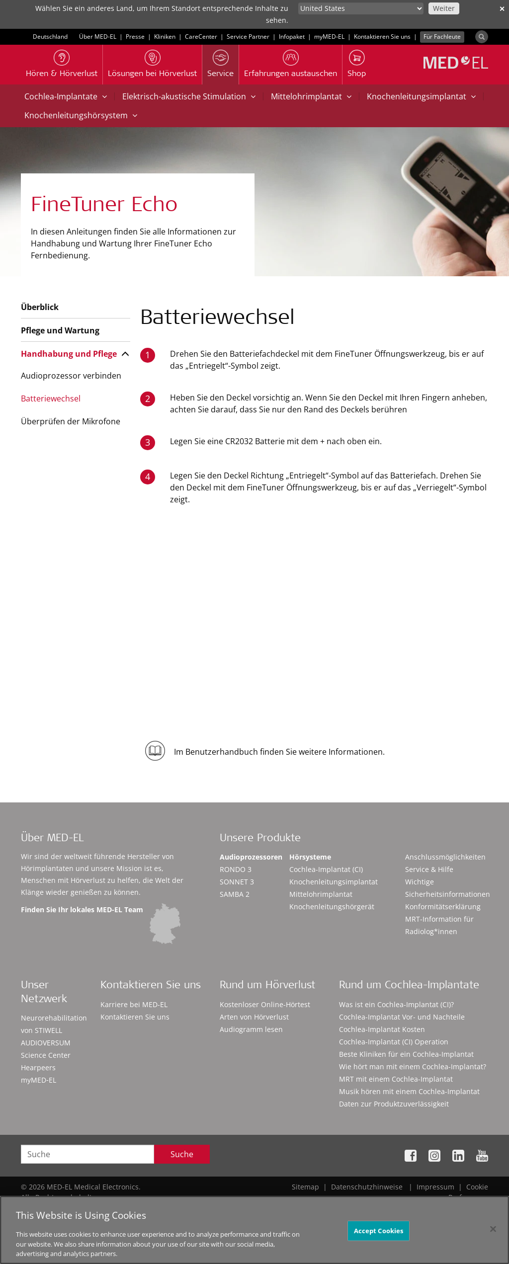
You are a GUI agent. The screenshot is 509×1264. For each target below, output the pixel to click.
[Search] (481, 36)
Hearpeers (38, 1067)
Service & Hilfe (429, 869)
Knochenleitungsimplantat (421, 96)
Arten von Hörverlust (254, 1017)
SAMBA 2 (235, 894)
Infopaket (292, 36)
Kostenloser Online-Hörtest (265, 1004)
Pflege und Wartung (60, 330)
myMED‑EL (329, 36)
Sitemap (305, 1186)
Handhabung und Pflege (69, 353)
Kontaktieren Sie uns (382, 36)
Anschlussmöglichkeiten (445, 857)
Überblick (40, 307)
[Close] (493, 1233)
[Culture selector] (361, 8)
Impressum (435, 1186)
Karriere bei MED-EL (134, 1004)
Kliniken (164, 36)
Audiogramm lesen (251, 1029)
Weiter (444, 8)
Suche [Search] (181, 1154)
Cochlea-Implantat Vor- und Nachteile (402, 1017)
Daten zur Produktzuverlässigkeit (394, 1103)
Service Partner (248, 36)
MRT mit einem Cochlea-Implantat (396, 1079)
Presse (135, 36)
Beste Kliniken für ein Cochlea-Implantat (406, 1054)
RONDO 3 (236, 869)
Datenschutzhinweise (367, 1186)
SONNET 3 (237, 881)
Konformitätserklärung (443, 906)
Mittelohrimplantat (311, 96)
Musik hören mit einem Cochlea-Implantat (409, 1091)
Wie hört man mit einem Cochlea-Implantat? (412, 1066)
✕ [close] (502, 8)
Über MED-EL (97, 36)
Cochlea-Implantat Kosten (382, 1029)
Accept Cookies (379, 1234)
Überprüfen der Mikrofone (70, 421)
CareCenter (201, 36)
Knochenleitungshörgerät (331, 906)
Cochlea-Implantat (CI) (326, 869)
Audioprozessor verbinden (71, 375)
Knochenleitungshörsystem (80, 115)
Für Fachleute (442, 36)
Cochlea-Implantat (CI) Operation (393, 1041)
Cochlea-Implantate (65, 96)
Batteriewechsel (51, 398)
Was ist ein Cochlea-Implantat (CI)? (396, 1004)
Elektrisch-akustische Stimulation (188, 96)
